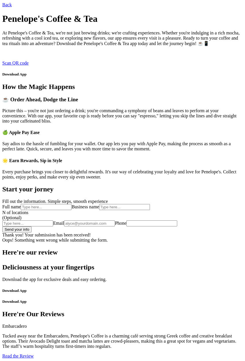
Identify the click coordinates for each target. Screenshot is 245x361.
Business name (85, 206)
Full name (11, 206)
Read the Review (18, 356)
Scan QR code (15, 63)
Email (58, 223)
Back (7, 4)
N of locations (15, 212)
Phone (120, 223)
